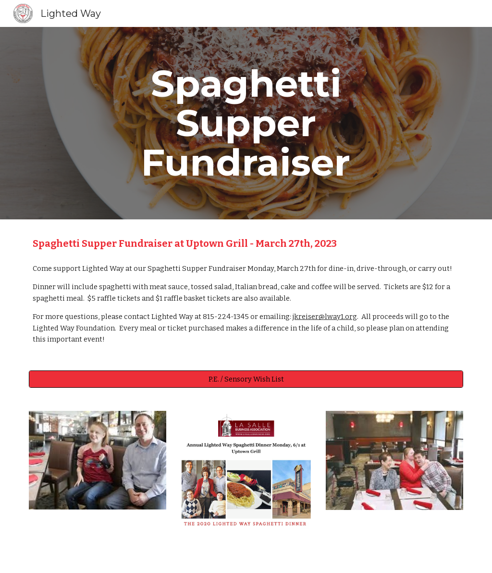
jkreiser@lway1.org (325, 316)
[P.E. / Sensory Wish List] (246, 379)
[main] (246, 123)
